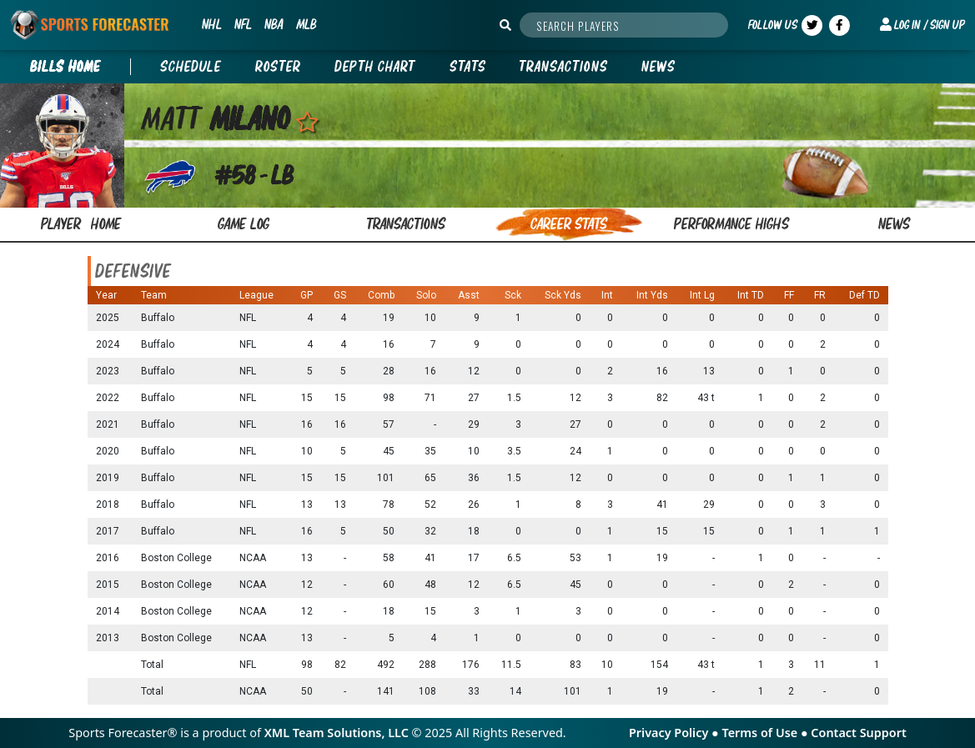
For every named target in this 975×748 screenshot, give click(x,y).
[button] (922, 25)
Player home (81, 223)
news (894, 223)
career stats (568, 223)
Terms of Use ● (766, 732)
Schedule (191, 67)
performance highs (731, 223)
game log (243, 223)
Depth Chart (375, 67)
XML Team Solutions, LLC (336, 732)
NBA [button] (273, 24)
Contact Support (858, 732)
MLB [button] (306, 24)
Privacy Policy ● (675, 732)
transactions (406, 223)
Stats (468, 67)
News (658, 67)
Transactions (564, 67)
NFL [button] (242, 24)
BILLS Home (65, 67)
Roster (278, 67)
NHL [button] (211, 24)
